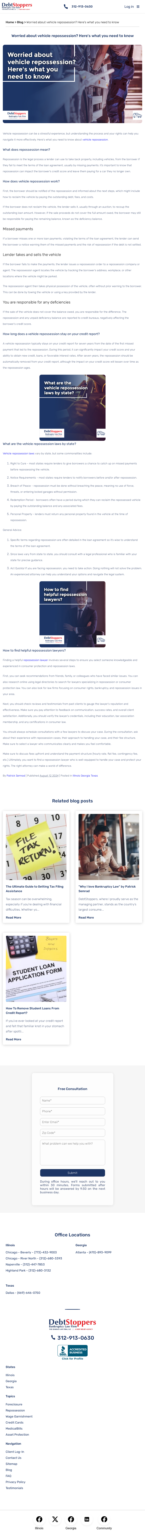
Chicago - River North (21, 1258)
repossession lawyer (35, 660)
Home (10, 22)
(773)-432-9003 (45, 1252)
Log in (129, 7)
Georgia (85, 775)
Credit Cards (14, 1422)
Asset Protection (17, 1434)
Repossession (15, 1410)
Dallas (10, 1293)
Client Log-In (15, 1452)
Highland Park (15, 1270)
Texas (94, 775)
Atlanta (81, 1252)
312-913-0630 (82, 6)
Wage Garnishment (19, 1416)
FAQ (8, 1476)
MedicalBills (14, 1428)
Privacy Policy (15, 1482)
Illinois (76, 775)
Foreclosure (14, 1404)
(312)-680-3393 (50, 1258)
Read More (13, 917)
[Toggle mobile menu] (141, 6)
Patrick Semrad (16, 775)
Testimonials (14, 1488)
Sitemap (11, 1464)
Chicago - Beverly (18, 1252)
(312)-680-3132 (40, 1270)
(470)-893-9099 (100, 1252)
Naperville (13, 1264)
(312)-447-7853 (34, 1264)
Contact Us (13, 1458)
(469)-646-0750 (28, 1293)
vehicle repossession (95, 139)
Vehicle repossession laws (18, 453)
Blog (20, 22)
